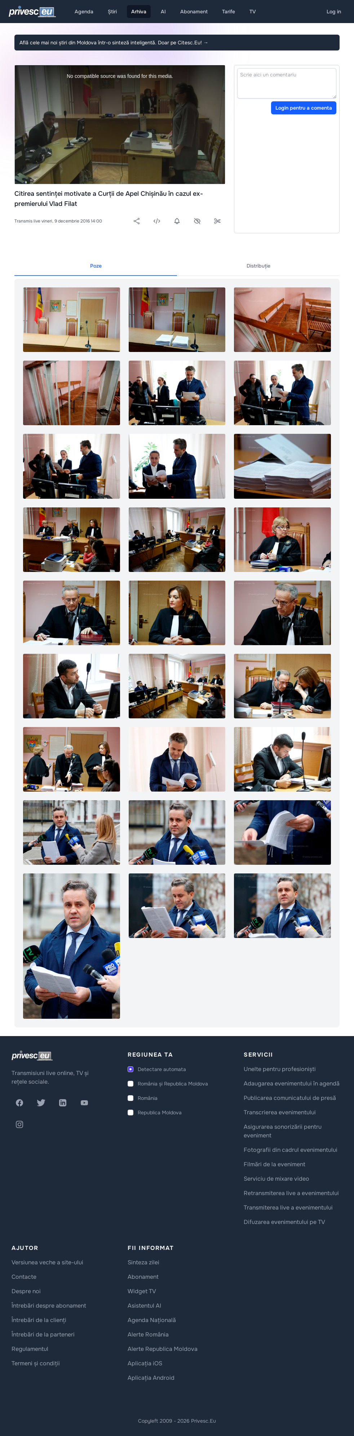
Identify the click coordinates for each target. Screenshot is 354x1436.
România (148, 1098)
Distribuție (258, 266)
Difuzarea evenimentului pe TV (284, 1222)
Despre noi (26, 1291)
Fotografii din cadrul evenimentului (290, 1150)
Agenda (84, 11)
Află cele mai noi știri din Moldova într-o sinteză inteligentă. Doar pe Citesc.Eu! (113, 42)
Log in (334, 11)
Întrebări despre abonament (49, 1305)
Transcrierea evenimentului (280, 1112)
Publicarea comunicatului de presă (290, 1098)
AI (163, 11)
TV (252, 11)
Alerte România (148, 1334)
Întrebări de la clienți (39, 1320)
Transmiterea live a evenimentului (288, 1207)
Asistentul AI (144, 1305)
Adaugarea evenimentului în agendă (292, 1083)
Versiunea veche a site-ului (47, 1262)
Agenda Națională (152, 1320)
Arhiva (138, 11)
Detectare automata (162, 1069)
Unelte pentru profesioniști (280, 1069)
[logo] (32, 1055)
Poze (96, 266)
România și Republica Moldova (173, 1083)
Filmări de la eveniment (274, 1164)
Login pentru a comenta (303, 108)
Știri (112, 11)
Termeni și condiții (36, 1363)
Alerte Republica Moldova (163, 1349)
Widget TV (142, 1291)
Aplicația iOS (145, 1363)
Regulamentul (30, 1349)
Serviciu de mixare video (276, 1178)
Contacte (24, 1277)
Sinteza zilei (143, 1262)
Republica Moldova (160, 1112)
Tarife (228, 11)
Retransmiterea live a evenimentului (291, 1193)
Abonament (194, 11)
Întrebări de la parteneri (43, 1334)
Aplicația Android (151, 1378)
